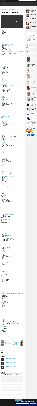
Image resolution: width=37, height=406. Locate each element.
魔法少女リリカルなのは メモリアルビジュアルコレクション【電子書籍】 (33, 70)
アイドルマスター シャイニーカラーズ (6, 130)
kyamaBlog (3, 3)
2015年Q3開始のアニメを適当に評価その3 (10, 362)
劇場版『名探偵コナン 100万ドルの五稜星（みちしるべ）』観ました (16, 343)
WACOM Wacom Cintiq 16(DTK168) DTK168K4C (32, 113)
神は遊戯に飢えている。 (4, 60)
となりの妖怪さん (3, 171)
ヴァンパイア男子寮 (3, 198)
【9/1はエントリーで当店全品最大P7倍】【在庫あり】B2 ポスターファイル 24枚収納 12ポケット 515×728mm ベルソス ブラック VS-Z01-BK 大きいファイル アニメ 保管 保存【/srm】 (33, 109)
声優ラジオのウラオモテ (4, 300)
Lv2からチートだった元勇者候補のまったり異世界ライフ (8, 238)
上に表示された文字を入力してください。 (6, 392)
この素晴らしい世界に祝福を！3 (5, 271)
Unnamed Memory (3, 246)
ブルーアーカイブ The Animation (5, 208)
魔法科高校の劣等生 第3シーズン (5, 116)
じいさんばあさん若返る (4, 229)
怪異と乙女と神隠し (3, 260)
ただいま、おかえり (3, 278)
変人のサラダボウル (3, 96)
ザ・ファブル (2, 163)
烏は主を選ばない (3, 152)
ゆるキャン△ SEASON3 (4, 84)
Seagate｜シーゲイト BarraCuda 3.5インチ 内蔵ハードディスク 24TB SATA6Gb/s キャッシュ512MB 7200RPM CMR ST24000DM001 (33, 104)
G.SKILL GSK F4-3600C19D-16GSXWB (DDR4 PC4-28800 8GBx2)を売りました (32, 19)
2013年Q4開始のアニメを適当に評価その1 (10, 358)
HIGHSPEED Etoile (3, 135)
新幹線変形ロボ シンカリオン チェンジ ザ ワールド (7, 176)
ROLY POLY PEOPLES (4, 71)
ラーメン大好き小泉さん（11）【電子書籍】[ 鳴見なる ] (33, 93)
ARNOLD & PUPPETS (4, 66)
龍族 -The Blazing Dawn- (4, 158)
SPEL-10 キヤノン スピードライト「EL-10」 (33, 118)
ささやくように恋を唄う (4, 326)
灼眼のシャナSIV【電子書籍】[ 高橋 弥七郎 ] (33, 87)
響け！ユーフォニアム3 (4, 192)
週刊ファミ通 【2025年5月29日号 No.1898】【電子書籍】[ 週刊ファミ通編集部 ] (33, 64)
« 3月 (27, 41)
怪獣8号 (2, 313)
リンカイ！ (2, 253)
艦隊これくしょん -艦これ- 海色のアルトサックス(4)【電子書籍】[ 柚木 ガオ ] (33, 82)
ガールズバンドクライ (4, 121)
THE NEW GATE (3, 319)
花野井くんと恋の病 (3, 79)
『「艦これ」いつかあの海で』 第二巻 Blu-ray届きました (8, 343)
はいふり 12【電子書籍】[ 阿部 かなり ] (33, 76)
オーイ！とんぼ (3, 142)
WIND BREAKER (3, 88)
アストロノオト (3, 102)
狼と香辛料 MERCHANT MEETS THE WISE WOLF (7, 44)
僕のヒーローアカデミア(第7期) (5, 336)
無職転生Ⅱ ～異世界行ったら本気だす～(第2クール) (7, 214)
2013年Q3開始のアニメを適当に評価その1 (10, 366)
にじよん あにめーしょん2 (4, 233)
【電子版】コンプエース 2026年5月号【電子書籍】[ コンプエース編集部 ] (33, 59)
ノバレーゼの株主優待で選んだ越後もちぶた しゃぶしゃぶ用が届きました (32, 27)
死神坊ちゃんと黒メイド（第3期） (5, 219)
